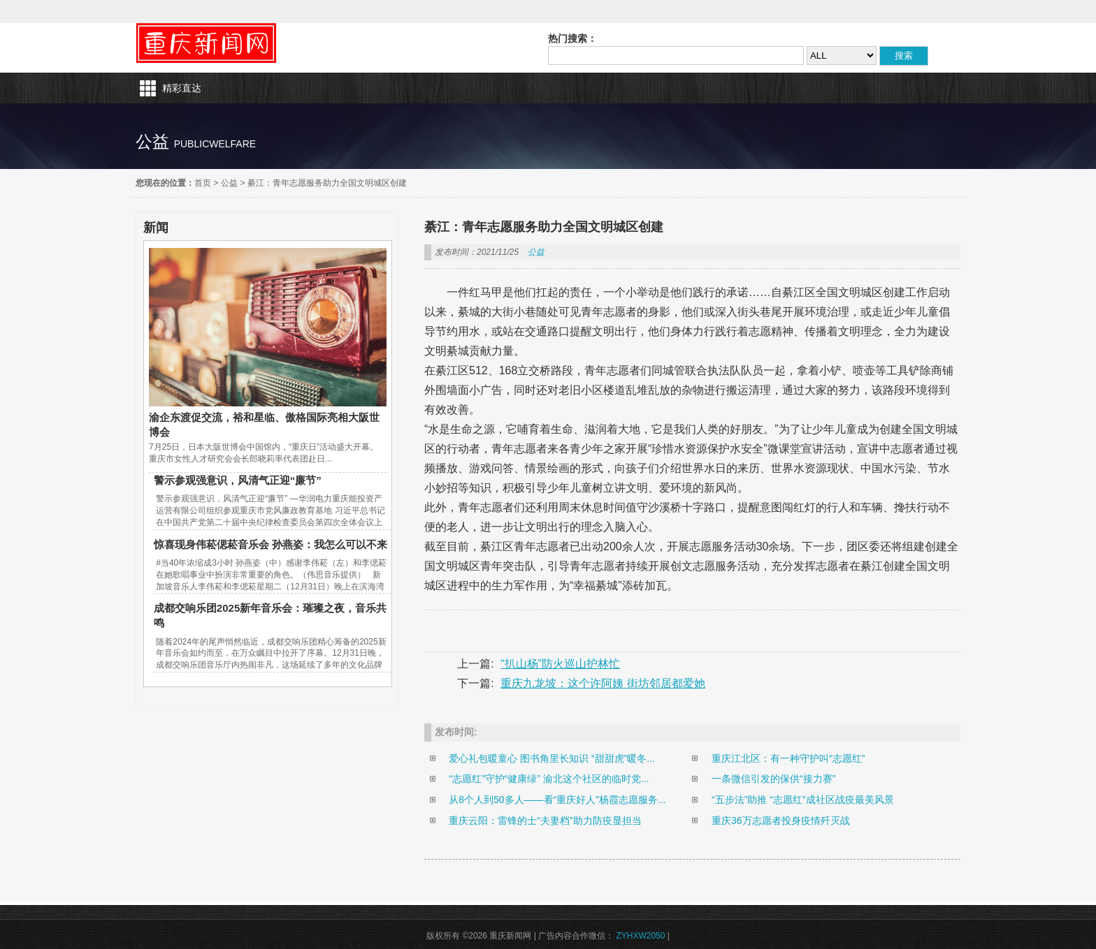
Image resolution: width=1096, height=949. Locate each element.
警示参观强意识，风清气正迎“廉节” (238, 480)
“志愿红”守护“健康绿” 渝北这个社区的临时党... (549, 778)
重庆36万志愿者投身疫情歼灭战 (781, 820)
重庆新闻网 (206, 43)
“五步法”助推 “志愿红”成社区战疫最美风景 (803, 799)
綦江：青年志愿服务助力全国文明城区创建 (327, 183)
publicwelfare (215, 143)
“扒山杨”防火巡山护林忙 (560, 664)
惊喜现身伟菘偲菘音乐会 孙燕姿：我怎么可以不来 (270, 544)
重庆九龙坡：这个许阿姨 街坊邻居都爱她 (602, 683)
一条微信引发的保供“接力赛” (773, 778)
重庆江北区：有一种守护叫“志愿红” (788, 758)
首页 (202, 183)
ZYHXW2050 (640, 936)
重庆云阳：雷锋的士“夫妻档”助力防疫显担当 (545, 820)
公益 (229, 183)
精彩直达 (181, 88)
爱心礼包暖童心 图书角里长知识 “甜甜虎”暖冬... (552, 758)
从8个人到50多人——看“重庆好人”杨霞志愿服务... (557, 799)
